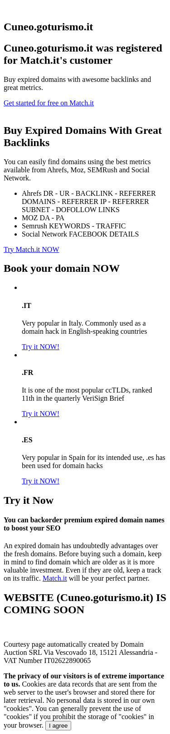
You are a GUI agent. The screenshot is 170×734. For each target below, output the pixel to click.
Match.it (55, 578)
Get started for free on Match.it (49, 103)
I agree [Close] (58, 725)
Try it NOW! (40, 346)
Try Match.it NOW (31, 249)
